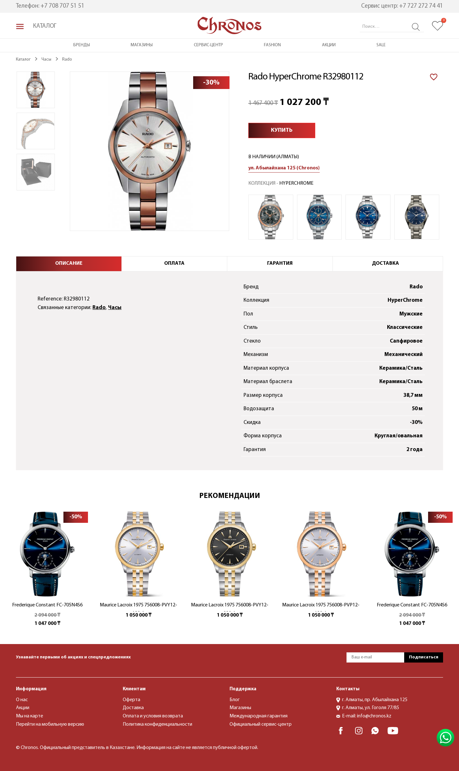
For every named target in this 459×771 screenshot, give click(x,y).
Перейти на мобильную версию (50, 724)
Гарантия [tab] (280, 263)
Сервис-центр (208, 45)
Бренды (81, 45)
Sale (381, 45)
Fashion (272, 45)
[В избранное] (434, 76)
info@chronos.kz (374, 716)
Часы (114, 307)
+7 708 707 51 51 (62, 6)
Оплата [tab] (174, 263)
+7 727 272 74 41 (421, 6)
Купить (282, 130)
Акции (329, 45)
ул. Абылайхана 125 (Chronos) (284, 168)
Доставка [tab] (385, 263)
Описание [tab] (69, 263)
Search (416, 27)
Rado (99, 307)
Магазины (142, 45)
